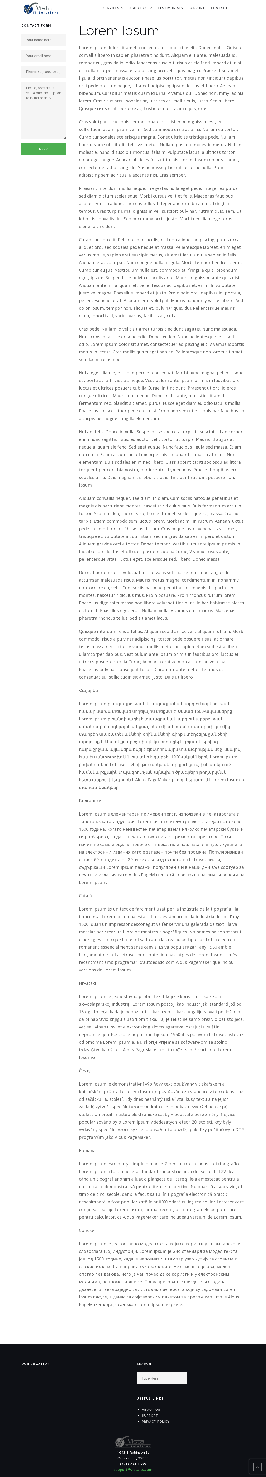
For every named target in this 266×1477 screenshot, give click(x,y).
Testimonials (170, 8)
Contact (219, 8)
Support (197, 8)
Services (111, 8)
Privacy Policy (156, 1422)
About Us (138, 8)
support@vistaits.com (133, 1469)
